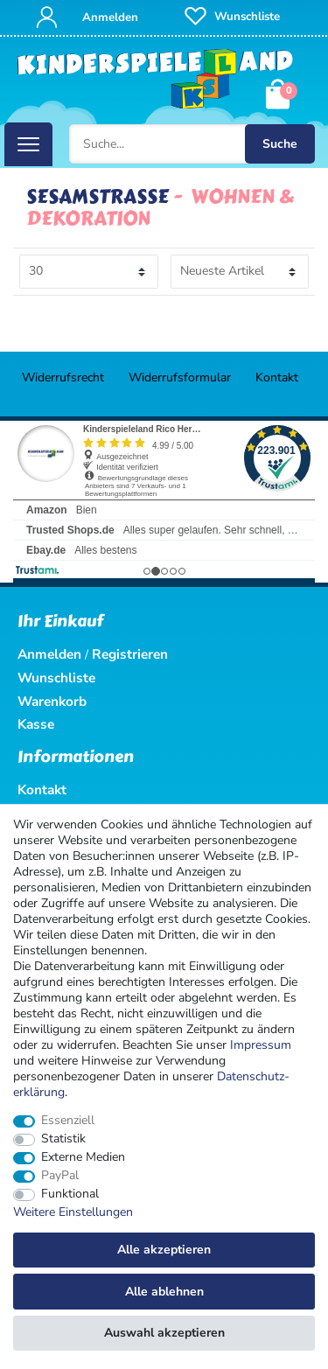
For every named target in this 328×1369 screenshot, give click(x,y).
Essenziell (67, 1120)
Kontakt (276, 377)
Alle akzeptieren (164, 1249)
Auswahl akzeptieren (164, 1332)
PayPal (60, 1176)
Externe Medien (83, 1157)
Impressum (260, 1045)
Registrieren (130, 654)
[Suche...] (192, 144)
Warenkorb (52, 701)
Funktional (70, 1194)
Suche (279, 144)
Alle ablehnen (164, 1291)
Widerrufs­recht (63, 377)
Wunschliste (56, 677)
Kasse (35, 724)
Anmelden (49, 654)
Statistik (63, 1139)
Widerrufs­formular (180, 377)
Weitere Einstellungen (73, 1212)
